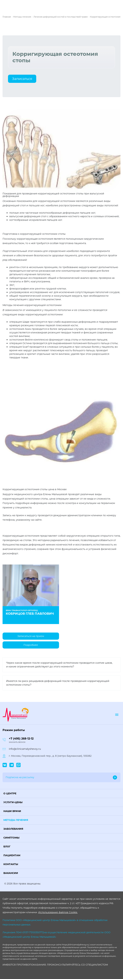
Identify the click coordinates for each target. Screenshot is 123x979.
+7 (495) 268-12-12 (21, 738)
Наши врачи (12, 811)
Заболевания (13, 828)
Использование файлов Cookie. (58, 912)
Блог (6, 846)
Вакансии (10, 873)
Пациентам (11, 855)
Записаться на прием (30, 636)
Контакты (10, 864)
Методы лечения (15, 820)
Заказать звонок (17, 742)
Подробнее (30, 644)
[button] (61, 793)
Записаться (22, 79)
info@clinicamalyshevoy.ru (25, 748)
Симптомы (11, 837)
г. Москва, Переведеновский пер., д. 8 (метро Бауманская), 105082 (50, 755)
